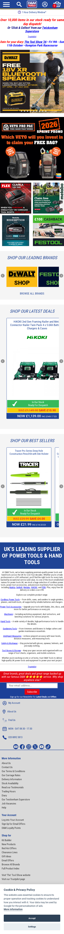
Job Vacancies (9, 803)
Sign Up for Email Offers (13, 823)
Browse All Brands (32, 293)
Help (4, 807)
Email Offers (8, 860)
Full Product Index (10, 868)
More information (13, 909)
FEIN (44, 587)
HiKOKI (34, 587)
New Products (9, 844)
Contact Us (7, 767)
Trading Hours (9, 791)
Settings (32, 926)
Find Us (9, 720)
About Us (9, 712)
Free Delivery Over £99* (32, 12)
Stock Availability (10, 783)
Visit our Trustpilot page (13, 879)
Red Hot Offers (9, 848)
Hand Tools (5, 621)
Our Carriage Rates (11, 775)
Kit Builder (7, 840)
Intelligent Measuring (12, 636)
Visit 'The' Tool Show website (16, 875)
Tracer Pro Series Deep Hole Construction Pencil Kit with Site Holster (29, 452)
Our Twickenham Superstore (16, 799)
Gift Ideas (6, 856)
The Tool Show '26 (35, 42)
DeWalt (19, 587)
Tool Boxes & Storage (11, 650)
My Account (11, 703)
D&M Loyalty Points (11, 827)
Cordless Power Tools (10, 599)
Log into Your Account (13, 819)
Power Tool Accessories (10, 607)
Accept (32, 918)
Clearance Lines (9, 852)
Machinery (8, 614)
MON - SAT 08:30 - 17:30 (17, 729)
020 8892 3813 (12, 737)
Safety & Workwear (9, 643)
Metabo (26, 587)
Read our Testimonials (13, 787)
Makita (12, 587)
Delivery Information (12, 779)
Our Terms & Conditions (13, 771)
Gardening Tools (10, 628)
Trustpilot (32, 36)
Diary (4, 795)
